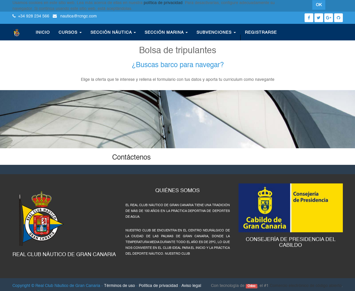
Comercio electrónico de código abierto (306, 286)
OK (319, 5)
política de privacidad (163, 3)
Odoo (251, 286)
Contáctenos (131, 157)
